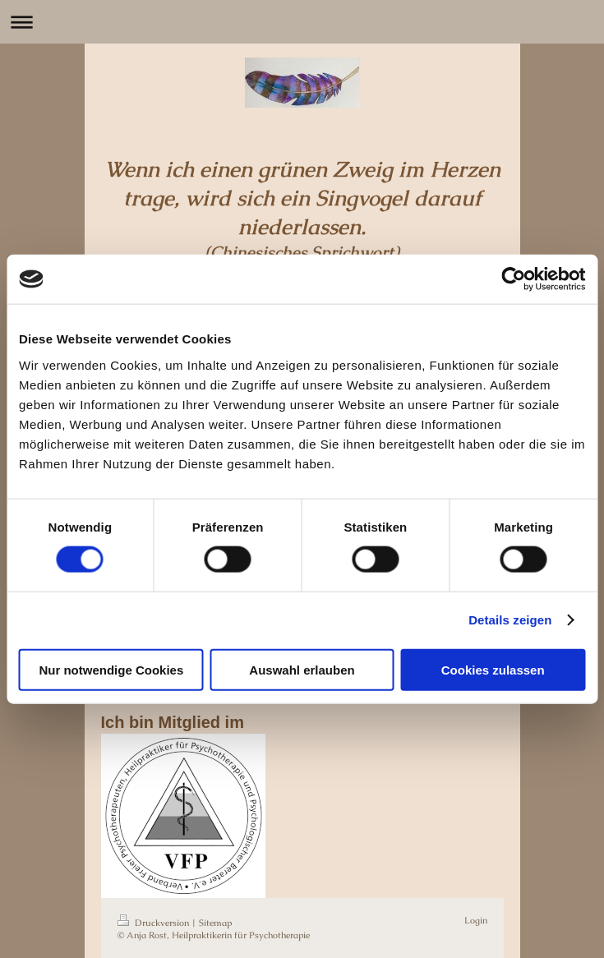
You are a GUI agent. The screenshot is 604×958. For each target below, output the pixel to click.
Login (475, 920)
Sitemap (215, 922)
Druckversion (154, 922)
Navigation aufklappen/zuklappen (302, 21)
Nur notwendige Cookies (111, 669)
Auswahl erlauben (301, 669)
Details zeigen (509, 620)
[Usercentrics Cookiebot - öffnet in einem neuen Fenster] (513, 279)
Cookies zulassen (493, 669)
